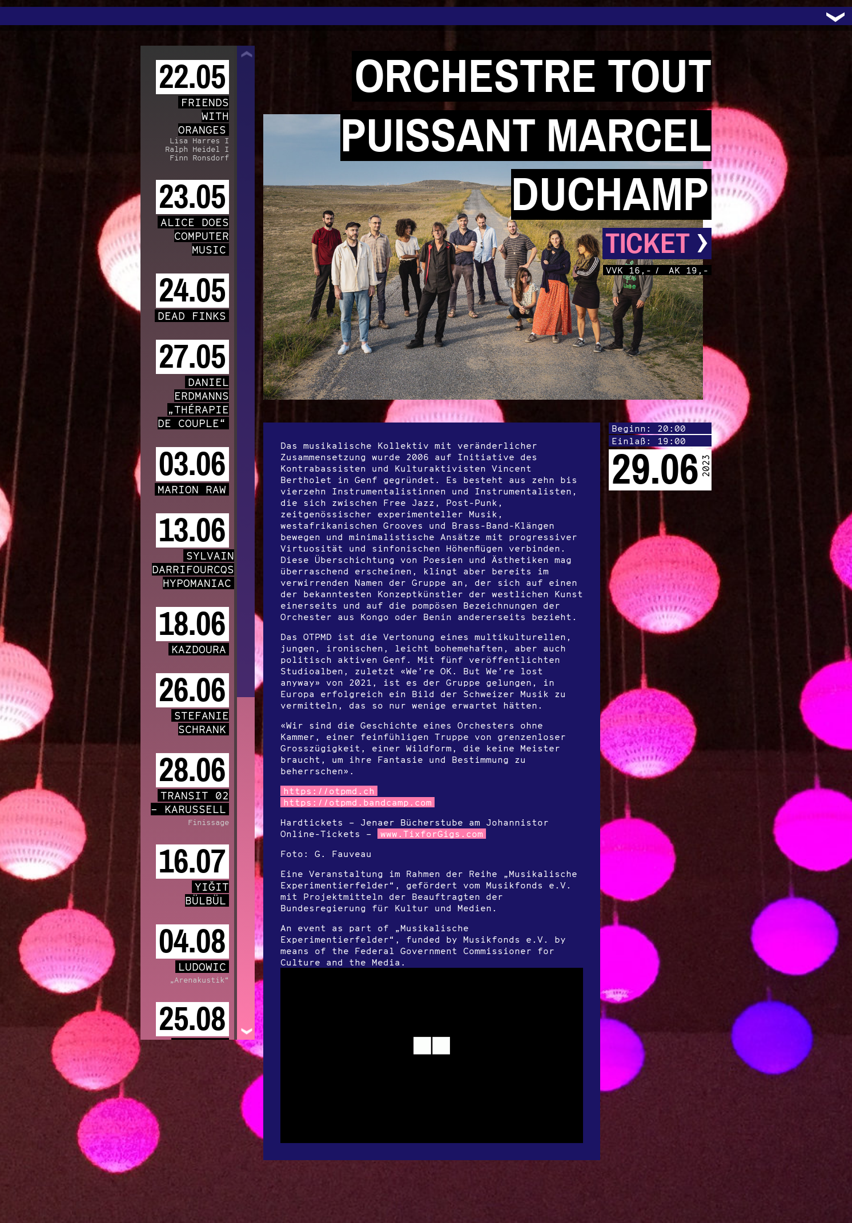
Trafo (23, 16)
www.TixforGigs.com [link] (431, 833)
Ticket (657, 243)
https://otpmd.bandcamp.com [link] (357, 802)
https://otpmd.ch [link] (329, 791)
